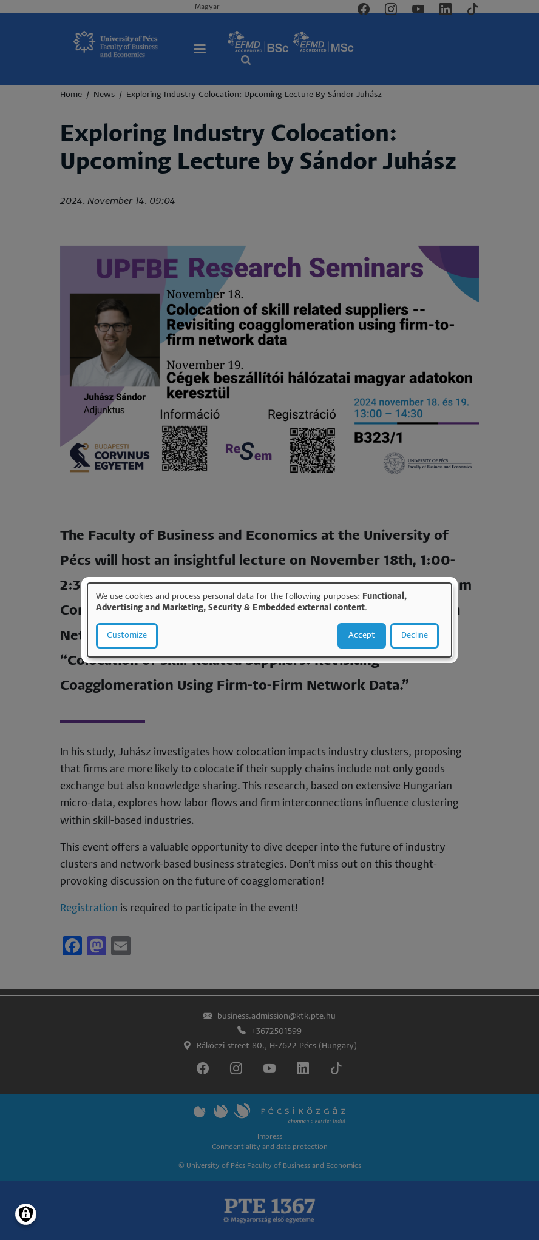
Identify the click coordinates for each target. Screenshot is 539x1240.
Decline (414, 635)
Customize (127, 635)
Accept (361, 635)
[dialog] (269, 620)
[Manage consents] (25, 1214)
